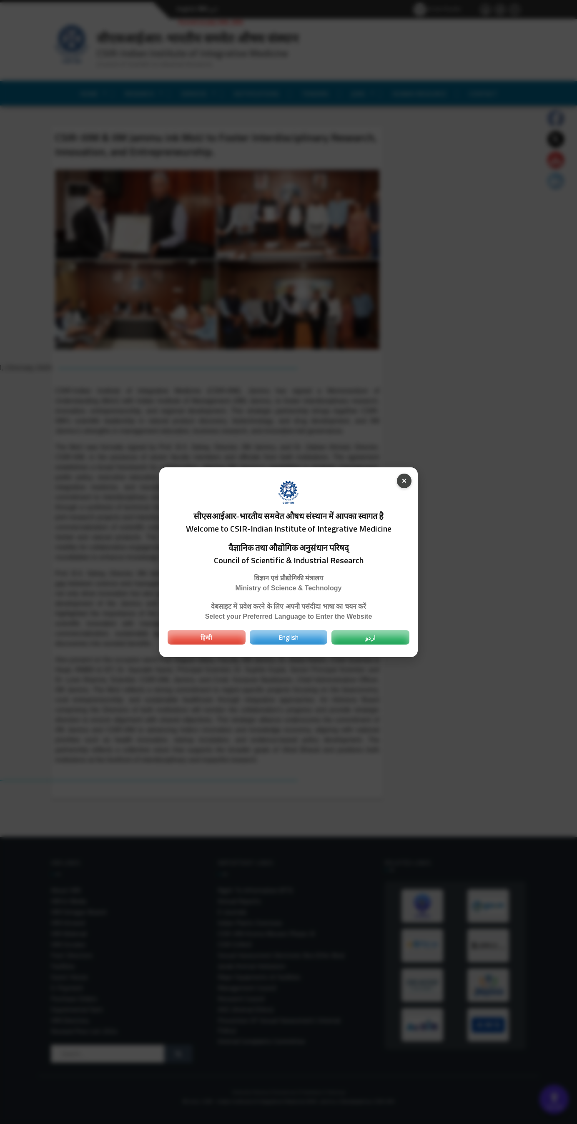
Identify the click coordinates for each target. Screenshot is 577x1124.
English (288, 637)
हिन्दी (206, 637)
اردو (370, 637)
